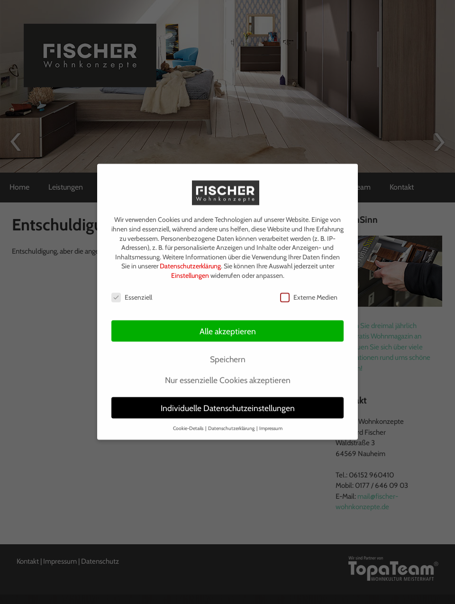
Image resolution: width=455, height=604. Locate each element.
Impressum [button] (270, 424)
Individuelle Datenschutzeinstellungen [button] (228, 403)
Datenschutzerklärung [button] (231, 424)
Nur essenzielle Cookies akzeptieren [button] (228, 375)
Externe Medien (308, 292)
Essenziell (131, 292)
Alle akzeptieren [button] (228, 326)
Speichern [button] (228, 354)
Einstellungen (190, 270)
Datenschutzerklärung (190, 261)
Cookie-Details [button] (188, 424)
